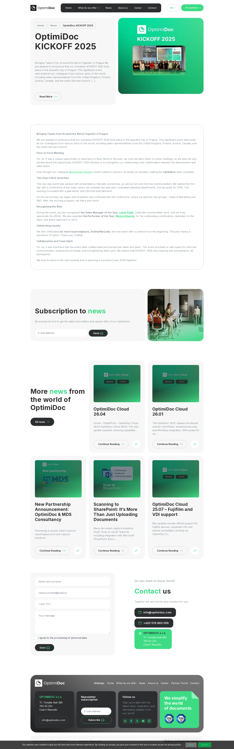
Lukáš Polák (126, 212)
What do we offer (87, 8)
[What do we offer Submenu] (99, 8)
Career (137, 8)
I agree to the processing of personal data (62, 637)
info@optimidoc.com (157, 612)
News (109, 8)
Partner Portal (179, 683)
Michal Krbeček (125, 216)
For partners (191, 7)
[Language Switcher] (176, 7)
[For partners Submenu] (201, 7)
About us (123, 8)
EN (171, 8)
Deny (191, 744)
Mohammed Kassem (80, 171)
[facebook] (131, 721)
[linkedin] (125, 721)
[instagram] (149, 721)
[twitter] (137, 721)
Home (69, 8)
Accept (204, 744)
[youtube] (143, 721)
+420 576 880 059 (156, 623)
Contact (152, 8)
